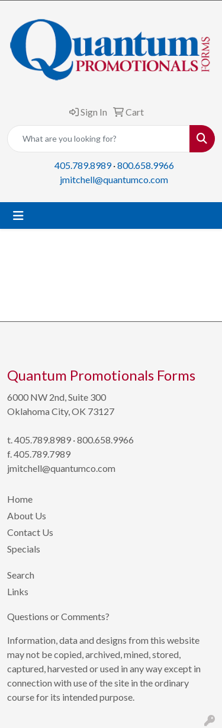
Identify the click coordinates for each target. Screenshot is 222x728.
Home (20, 499)
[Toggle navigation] (18, 215)
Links (17, 591)
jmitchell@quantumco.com (114, 179)
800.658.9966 (145, 165)
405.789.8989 (82, 165)
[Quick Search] (98, 138)
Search (20, 574)
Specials (23, 548)
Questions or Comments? (58, 616)
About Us (26, 515)
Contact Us (30, 532)
